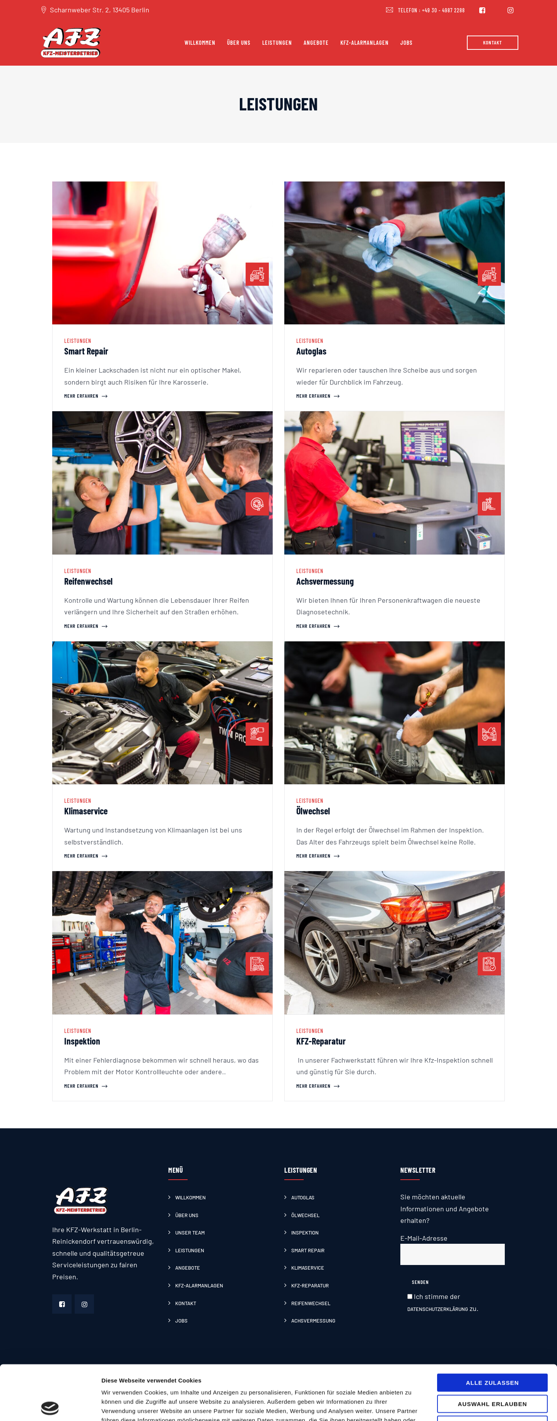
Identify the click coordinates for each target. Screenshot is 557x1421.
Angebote (316, 42)
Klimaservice (86, 810)
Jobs (406, 42)
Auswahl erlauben (492, 1349)
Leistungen (277, 42)
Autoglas (311, 350)
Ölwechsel (313, 810)
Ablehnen (492, 1370)
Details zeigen (411, 1405)
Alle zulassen (492, 1327)
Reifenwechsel (88, 581)
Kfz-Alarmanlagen (364, 42)
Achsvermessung (325, 581)
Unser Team (190, 1232)
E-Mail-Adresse (452, 1249)
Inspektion (82, 1040)
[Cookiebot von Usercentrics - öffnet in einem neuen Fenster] (50, 1406)
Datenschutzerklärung (437, 1309)
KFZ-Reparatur (321, 1040)
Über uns (239, 42)
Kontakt (185, 1303)
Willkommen (200, 42)
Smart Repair (86, 350)
